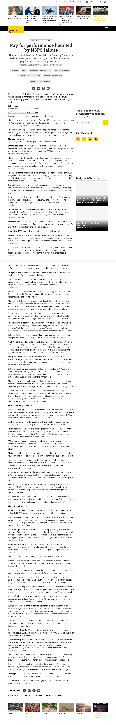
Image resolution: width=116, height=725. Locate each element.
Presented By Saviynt (84, 229)
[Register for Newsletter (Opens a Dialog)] (105, 124)
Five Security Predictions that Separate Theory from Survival (91, 200)
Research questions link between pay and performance (30, 117)
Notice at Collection (61, 2)
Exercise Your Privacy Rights (100, 2)
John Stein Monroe (26, 67)
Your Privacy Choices (79, 2)
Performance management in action (23, 114)
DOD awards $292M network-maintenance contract (42, 697)
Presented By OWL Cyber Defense (88, 204)
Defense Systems (41, 42)
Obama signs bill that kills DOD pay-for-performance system (32, 143)
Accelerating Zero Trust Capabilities (88, 225)
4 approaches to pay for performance (23, 110)
